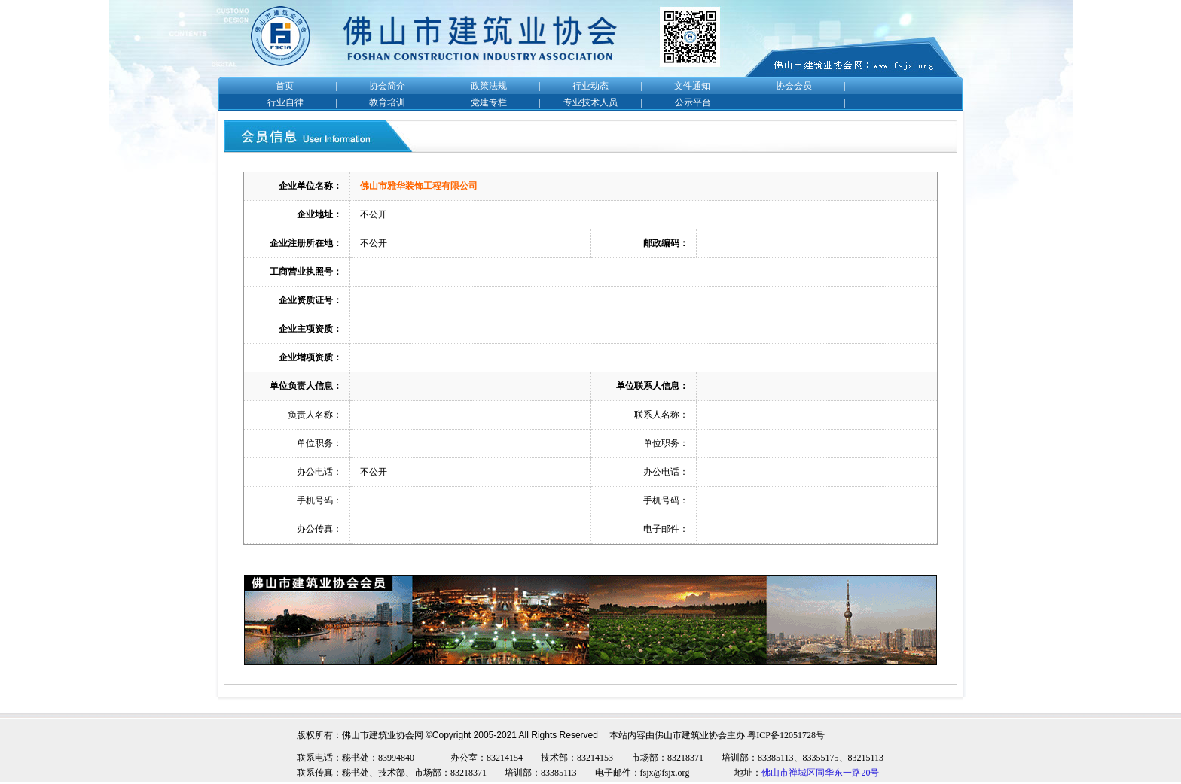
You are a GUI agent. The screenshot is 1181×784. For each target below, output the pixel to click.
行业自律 (285, 102)
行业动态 (590, 86)
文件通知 (692, 86)
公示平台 (693, 102)
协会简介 (387, 86)
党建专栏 (489, 102)
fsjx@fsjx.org (665, 772)
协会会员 (794, 86)
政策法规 (489, 86)
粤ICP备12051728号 (786, 735)
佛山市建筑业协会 (691, 735)
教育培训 (387, 102)
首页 (285, 86)
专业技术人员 (590, 102)
